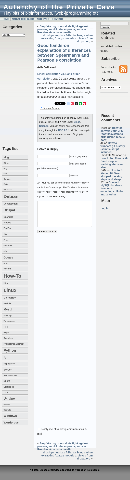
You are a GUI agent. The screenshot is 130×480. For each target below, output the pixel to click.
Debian (11, 196)
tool (6, 392)
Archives (43, 19)
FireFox (7, 228)
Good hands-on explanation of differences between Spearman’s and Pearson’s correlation (64, 52)
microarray (10, 297)
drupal (9, 210)
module (7, 303)
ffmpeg (7, 222)
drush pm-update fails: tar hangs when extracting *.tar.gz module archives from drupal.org (67, 38)
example (8, 217)
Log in (104, 208)
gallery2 (8, 246)
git (5, 251)
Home (5, 19)
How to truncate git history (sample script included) (112, 148)
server (8, 369)
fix (5, 234)
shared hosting (10, 375)
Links (77, 122)
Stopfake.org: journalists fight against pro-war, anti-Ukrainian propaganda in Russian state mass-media (62, 29)
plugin (6, 333)
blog (6, 157)
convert (7, 179)
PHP (6, 326)
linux (10, 290)
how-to (12, 276)
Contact (57, 19)
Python (10, 350)
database (7, 190)
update (7, 405)
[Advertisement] (12, 93)
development (11, 203)
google (8, 257)
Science (43, 126)
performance (9, 321)
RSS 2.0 (62, 130)
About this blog (22, 19)
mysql (8, 309)
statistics (9, 386)
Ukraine (9, 398)
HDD (5, 263)
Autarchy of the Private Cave (59, 7)
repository (9, 364)
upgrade (7, 410)
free (6, 240)
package (8, 316)
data (6, 184)
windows (10, 415)
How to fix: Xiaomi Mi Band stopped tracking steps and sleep (114, 163)
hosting (7, 269)
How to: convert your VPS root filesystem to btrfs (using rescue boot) (112, 133)
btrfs (6, 163)
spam (7, 381)
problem (8, 338)
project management (14, 344)
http (6, 283)
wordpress (11, 422)
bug (5, 169)
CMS (6, 174)
